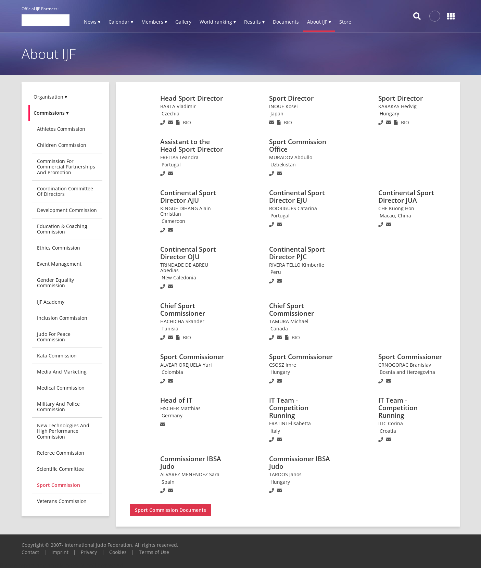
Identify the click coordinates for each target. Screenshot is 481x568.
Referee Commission (60, 453)
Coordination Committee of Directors (65, 191)
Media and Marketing (62, 371)
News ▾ (92, 21)
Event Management (59, 264)
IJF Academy (50, 302)
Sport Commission (58, 485)
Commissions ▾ (51, 113)
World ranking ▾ (218, 21)
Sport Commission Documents (170, 510)
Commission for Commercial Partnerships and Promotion (66, 166)
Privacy (89, 552)
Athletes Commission (61, 129)
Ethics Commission (58, 247)
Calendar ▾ (121, 21)
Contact (30, 552)
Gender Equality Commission (55, 283)
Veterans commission (62, 501)
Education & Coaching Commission (62, 229)
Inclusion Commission (62, 318)
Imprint (59, 552)
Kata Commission (57, 355)
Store (345, 21)
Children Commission (61, 145)
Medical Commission (61, 387)
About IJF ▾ (319, 21)
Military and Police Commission (58, 407)
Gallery (183, 21)
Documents (286, 21)
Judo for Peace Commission (54, 337)
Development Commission (67, 210)
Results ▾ (254, 21)
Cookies (118, 552)
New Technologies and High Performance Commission (63, 431)
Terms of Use (154, 552)
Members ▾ (154, 21)
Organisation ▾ (50, 96)
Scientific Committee (60, 469)
